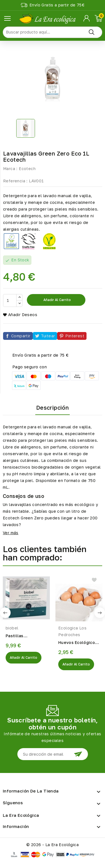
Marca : (10, 168)
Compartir (21, 335)
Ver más (10, 532)
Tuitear (48, 335)
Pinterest (74, 335)
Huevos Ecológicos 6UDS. (77, 643)
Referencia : (15, 180)
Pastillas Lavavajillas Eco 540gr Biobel (22, 636)
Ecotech (27, 168)
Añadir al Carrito (23, 657)
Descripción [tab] (52, 407)
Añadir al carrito (57, 300)
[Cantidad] (10, 300)
